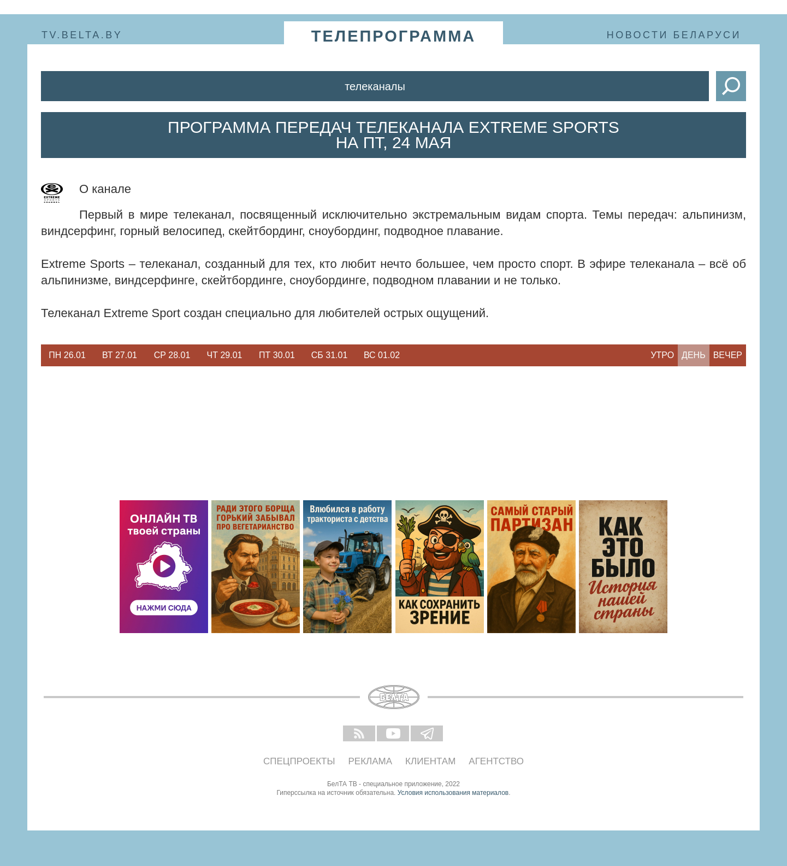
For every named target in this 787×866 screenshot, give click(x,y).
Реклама (370, 761)
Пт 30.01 (277, 355)
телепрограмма (393, 36)
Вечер (727, 355)
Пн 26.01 (67, 355)
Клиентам (430, 761)
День (694, 355)
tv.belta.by (82, 35)
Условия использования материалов (453, 793)
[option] (67, 355)
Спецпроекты (299, 761)
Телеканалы (375, 86)
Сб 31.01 (329, 355)
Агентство (496, 761)
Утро (662, 355)
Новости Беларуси (674, 35)
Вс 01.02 (382, 355)
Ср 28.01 (172, 355)
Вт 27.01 (119, 355)
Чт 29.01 (224, 355)
